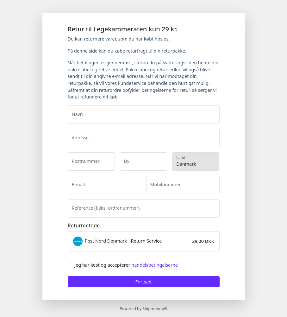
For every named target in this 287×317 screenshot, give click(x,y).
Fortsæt (143, 282)
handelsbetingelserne (154, 265)
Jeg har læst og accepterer (126, 265)
